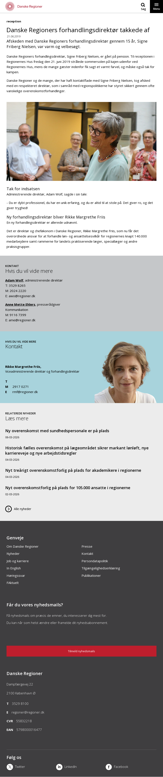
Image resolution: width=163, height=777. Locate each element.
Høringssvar (16, 575)
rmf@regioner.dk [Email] (25, 392)
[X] (31, 767)
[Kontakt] (126, 401)
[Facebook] (130, 767)
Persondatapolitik (95, 561)
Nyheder (13, 553)
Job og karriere (18, 561)
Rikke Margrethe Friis (22, 366)
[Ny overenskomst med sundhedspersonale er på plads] (81, 433)
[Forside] (41, 6)
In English (14, 568)
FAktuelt (13, 582)
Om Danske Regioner (23, 546)
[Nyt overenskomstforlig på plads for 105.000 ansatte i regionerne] (81, 490)
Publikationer (91, 575)
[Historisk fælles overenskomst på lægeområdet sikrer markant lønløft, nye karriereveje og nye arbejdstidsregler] (81, 453)
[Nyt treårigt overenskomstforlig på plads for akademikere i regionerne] (81, 473)
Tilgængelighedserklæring (101, 568)
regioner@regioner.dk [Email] (28, 712)
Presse (87, 546)
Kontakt (87, 553)
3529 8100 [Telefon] (20, 703)
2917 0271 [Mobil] (20, 386)
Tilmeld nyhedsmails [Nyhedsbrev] (81, 651)
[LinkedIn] (80, 767)
